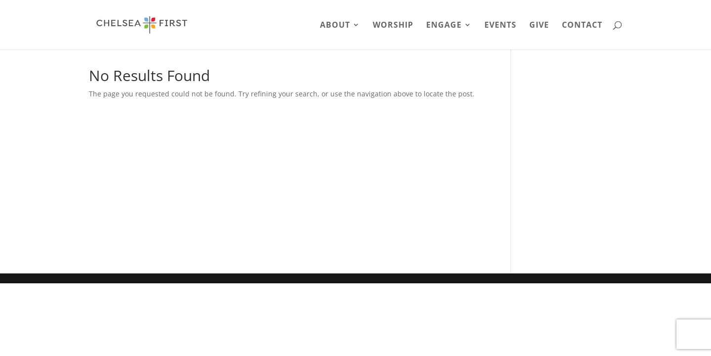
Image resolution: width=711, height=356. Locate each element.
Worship (393, 25)
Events (500, 25)
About (335, 25)
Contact (582, 25)
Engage (444, 25)
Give (539, 25)
